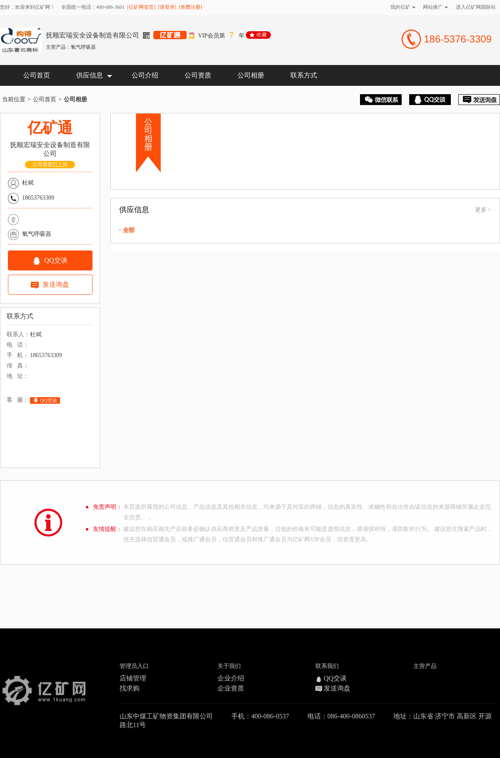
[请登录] (167, 7)
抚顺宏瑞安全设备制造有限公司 (92, 35)
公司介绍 (145, 75)
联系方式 (303, 75)
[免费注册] (190, 7)
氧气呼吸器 (36, 234)
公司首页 (36, 75)
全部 (127, 230)
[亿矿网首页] (141, 7)
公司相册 (251, 75)
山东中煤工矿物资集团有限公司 (166, 716)
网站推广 (434, 7)
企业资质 (231, 688)
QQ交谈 (49, 261)
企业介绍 (231, 678)
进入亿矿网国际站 (476, 7)
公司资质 (198, 75)
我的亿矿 (402, 7)
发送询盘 (50, 285)
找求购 (130, 688)
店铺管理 (133, 678)
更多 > (483, 210)
